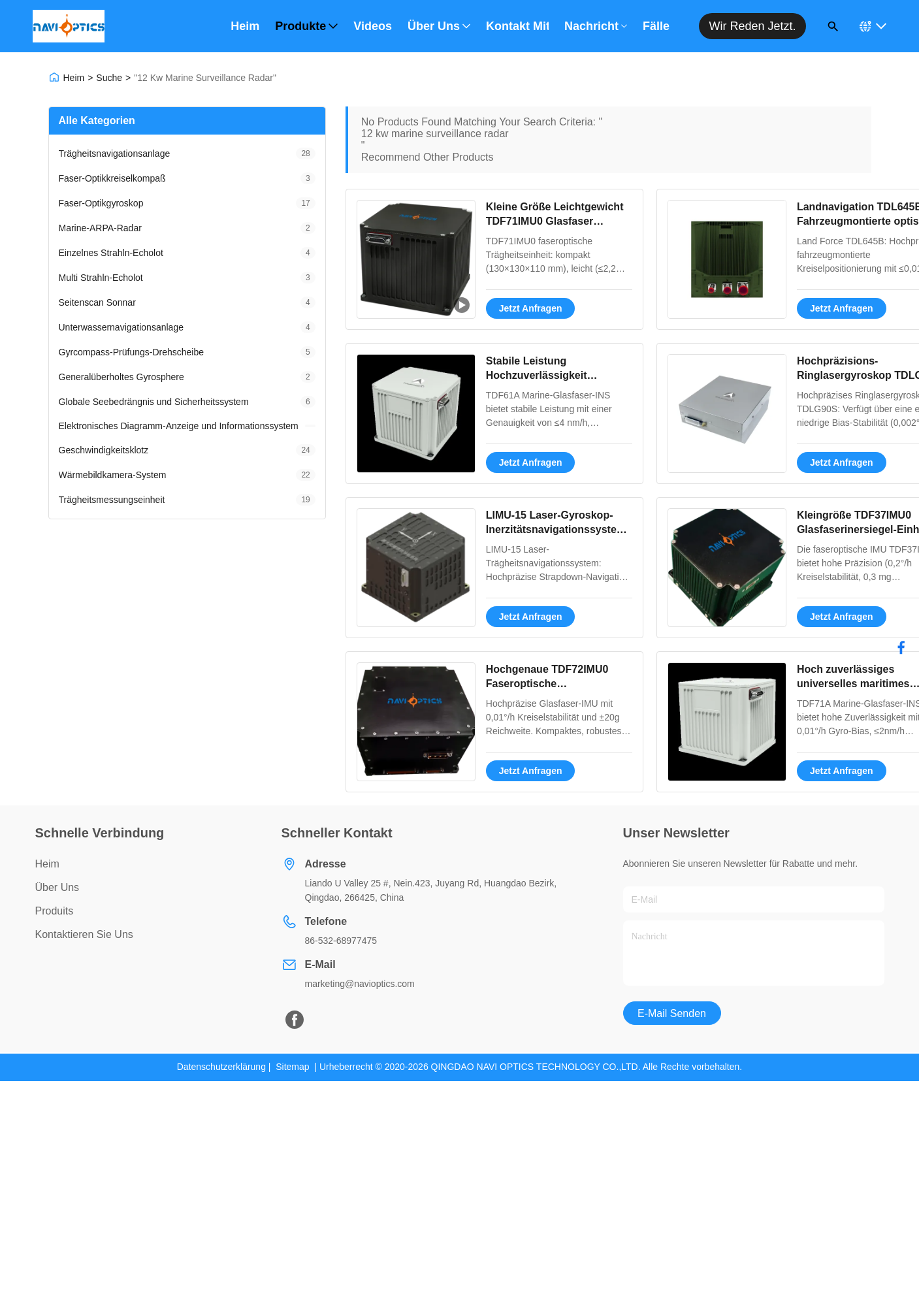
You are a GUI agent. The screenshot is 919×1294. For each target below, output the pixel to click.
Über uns (439, 26)
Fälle (656, 26)
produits (54, 910)
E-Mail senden (671, 1013)
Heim (245, 26)
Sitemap (292, 1066)
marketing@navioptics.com (360, 984)
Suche (109, 78)
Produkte (306, 26)
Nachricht (595, 26)
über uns (57, 887)
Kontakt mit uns (517, 26)
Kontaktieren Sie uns (84, 934)
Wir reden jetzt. (752, 26)
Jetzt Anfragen (530, 308)
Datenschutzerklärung (221, 1066)
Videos (372, 26)
